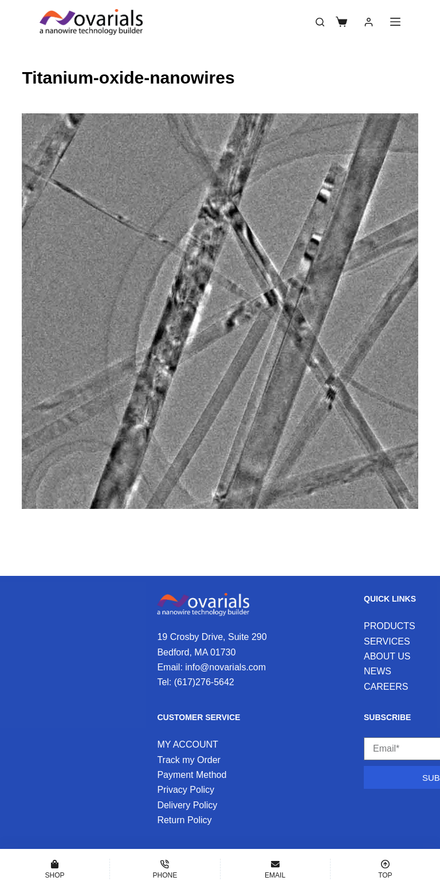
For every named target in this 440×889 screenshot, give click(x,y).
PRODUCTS (389, 626)
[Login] (368, 22)
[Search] (320, 22)
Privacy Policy (185, 790)
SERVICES (387, 641)
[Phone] (164, 869)
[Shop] (54, 869)
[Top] (385, 869)
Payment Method (191, 775)
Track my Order (189, 760)
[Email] (275, 869)
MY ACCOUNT (187, 744)
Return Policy (184, 820)
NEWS (377, 671)
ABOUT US (387, 656)
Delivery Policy (187, 805)
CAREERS (386, 687)
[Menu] (395, 22)
